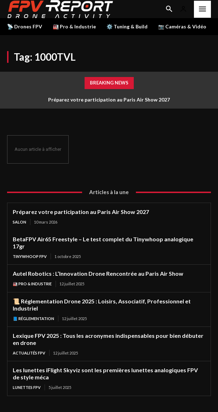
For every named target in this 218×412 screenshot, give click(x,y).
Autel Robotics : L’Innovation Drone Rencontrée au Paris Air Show (98, 273)
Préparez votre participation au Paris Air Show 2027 (109, 100)
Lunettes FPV (27, 387)
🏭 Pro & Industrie (32, 283)
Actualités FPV (29, 353)
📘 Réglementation (33, 318)
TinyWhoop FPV (30, 256)
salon (19, 222)
